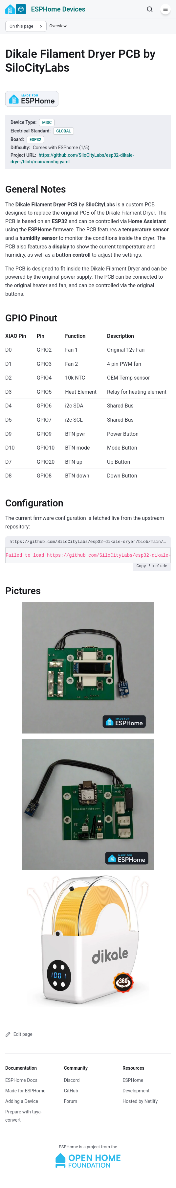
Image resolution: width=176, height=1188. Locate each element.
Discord (72, 1080)
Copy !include (152, 566)
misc (47, 122)
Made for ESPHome (25, 1090)
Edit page (19, 1034)
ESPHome (132, 1080)
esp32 (35, 139)
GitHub (71, 1090)
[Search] (149, 9)
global (63, 131)
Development (135, 1090)
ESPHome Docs (21, 1080)
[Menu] (165, 9)
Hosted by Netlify (140, 1101)
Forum (70, 1101)
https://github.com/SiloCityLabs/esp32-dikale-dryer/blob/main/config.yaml (88, 541)
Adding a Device (21, 1101)
